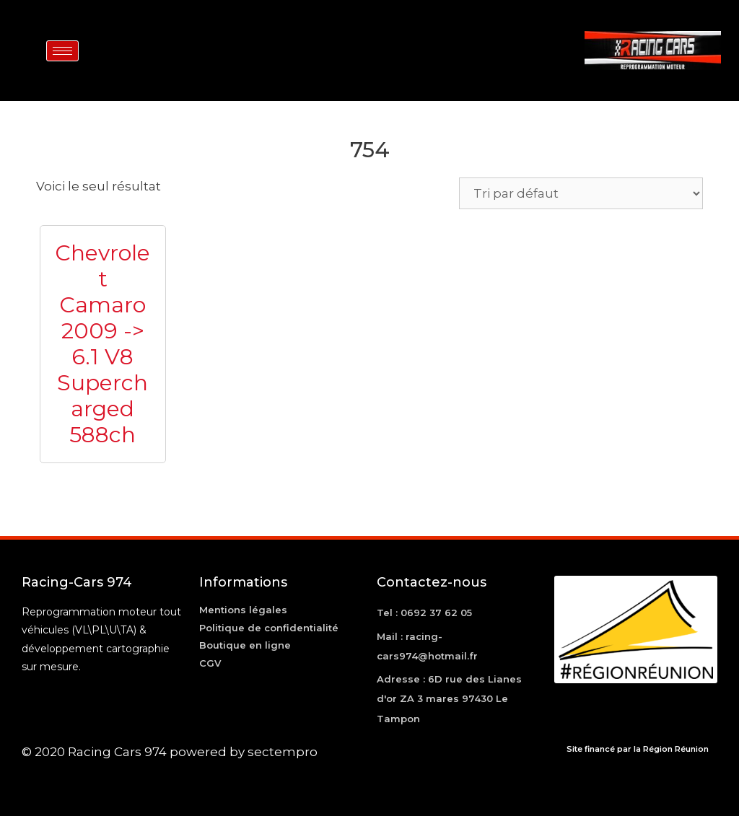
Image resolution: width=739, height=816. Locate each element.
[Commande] (581, 193)
